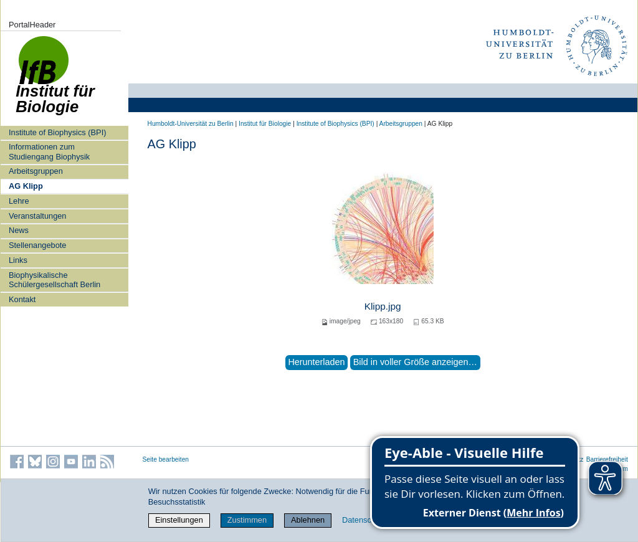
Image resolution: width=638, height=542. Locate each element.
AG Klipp (26, 186)
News (19, 230)
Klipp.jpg (382, 306)
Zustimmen (247, 520)
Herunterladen (316, 362)
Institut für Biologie (265, 123)
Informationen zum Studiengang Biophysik (49, 151)
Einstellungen (179, 520)
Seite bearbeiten (166, 459)
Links (18, 260)
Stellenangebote (38, 245)
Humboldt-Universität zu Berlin (191, 123)
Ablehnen (308, 520)
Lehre (19, 201)
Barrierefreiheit (607, 459)
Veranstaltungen (38, 216)
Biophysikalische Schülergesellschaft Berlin (54, 279)
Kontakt (22, 299)
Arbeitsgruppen (36, 171)
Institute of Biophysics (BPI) (57, 132)
